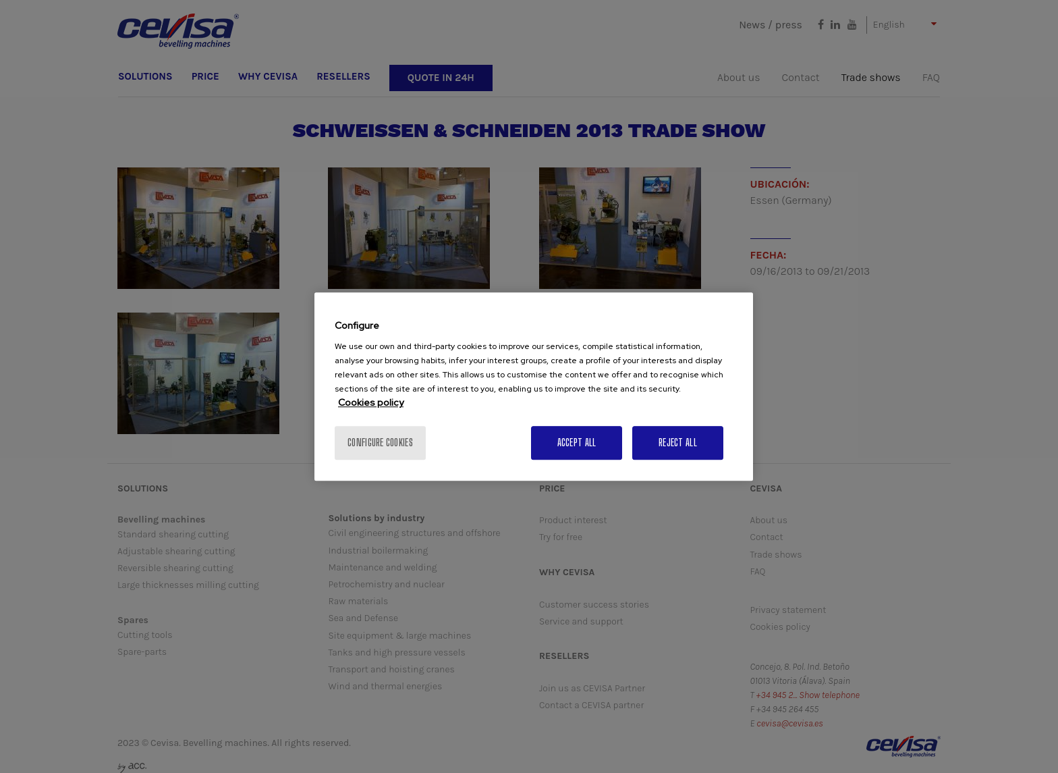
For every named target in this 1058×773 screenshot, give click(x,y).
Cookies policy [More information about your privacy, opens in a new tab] (370, 402)
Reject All (678, 442)
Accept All (576, 442)
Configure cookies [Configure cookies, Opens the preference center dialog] (380, 442)
